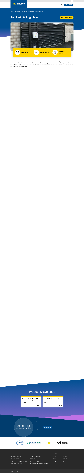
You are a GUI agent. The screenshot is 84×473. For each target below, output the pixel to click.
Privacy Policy (57, 471)
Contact (64, 459)
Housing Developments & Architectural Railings (19, 461)
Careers (67, 1)
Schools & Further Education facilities (37, 459)
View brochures (66, 18)
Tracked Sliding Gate (38, 11)
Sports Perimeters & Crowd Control (36, 461)
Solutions (12, 454)
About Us (55, 1)
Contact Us (47, 427)
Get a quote (68, 4)
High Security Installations (15, 458)
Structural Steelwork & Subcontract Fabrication (39, 463)
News (53, 459)
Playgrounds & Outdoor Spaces (16, 463)
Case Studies (65, 458)
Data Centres (32, 458)
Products (17, 11)
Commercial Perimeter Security (16, 456)
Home (11, 11)
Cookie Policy (63, 471)
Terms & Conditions (71, 471)
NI (72, 1)
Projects (54, 458)
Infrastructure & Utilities (14, 459)
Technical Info (61, 1)
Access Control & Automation (26, 11)
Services (64, 456)
